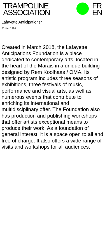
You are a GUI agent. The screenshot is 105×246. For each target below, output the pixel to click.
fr (96, 5)
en (97, 12)
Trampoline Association (26, 9)
